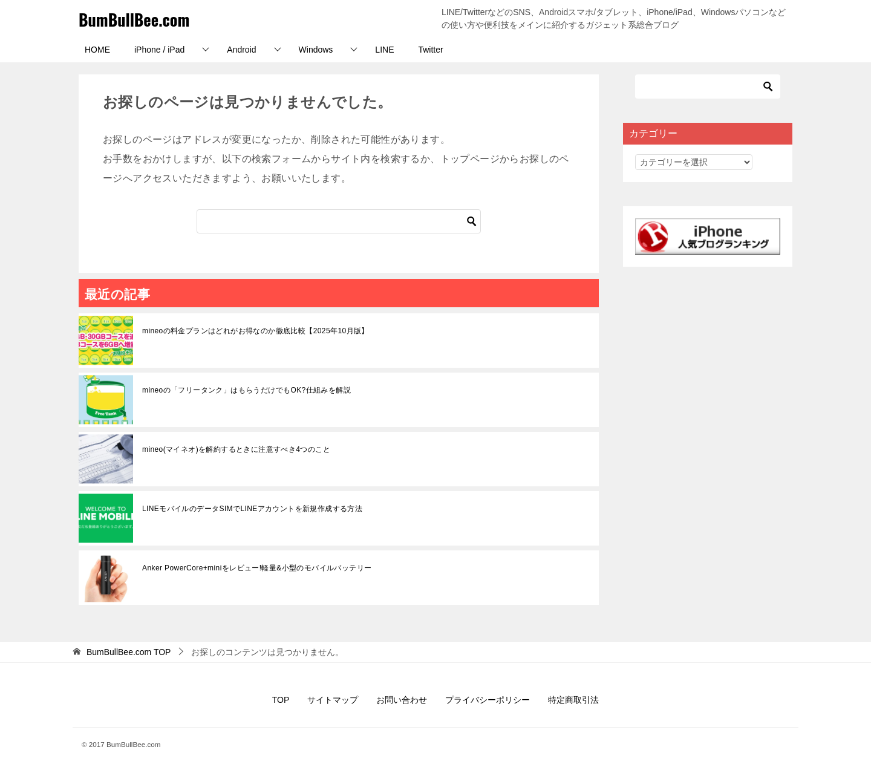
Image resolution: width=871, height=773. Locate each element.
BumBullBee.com (142, 18)
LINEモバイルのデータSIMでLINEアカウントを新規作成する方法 (252, 508)
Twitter (430, 49)
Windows (316, 49)
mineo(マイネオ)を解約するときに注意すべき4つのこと (236, 449)
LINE (384, 49)
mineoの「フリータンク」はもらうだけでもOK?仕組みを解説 (246, 390)
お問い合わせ (401, 700)
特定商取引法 (573, 700)
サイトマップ (332, 700)
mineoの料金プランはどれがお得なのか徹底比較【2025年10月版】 (255, 331)
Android (241, 49)
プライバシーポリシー (487, 700)
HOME (97, 49)
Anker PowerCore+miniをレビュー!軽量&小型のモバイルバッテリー (256, 568)
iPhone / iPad (159, 49)
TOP (128, 652)
